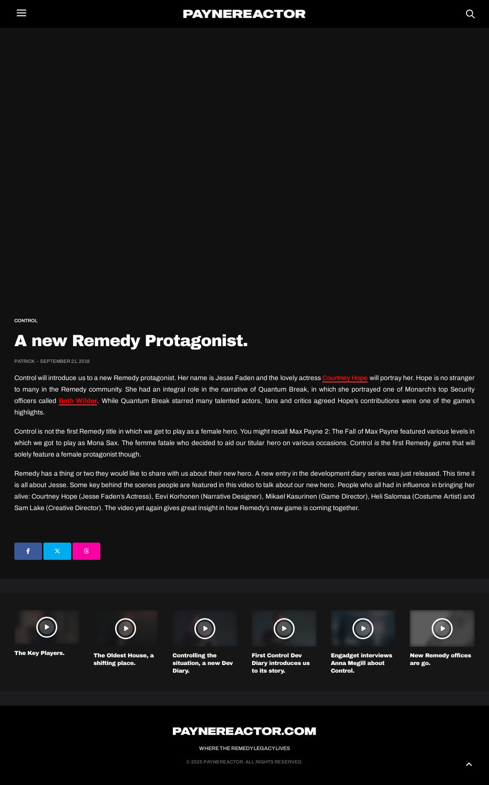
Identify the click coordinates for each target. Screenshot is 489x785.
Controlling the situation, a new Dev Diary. (202, 663)
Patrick (24, 361)
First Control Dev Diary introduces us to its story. (280, 663)
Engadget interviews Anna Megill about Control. (362, 663)
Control (26, 320)
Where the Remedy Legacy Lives (244, 748)
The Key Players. (39, 653)
